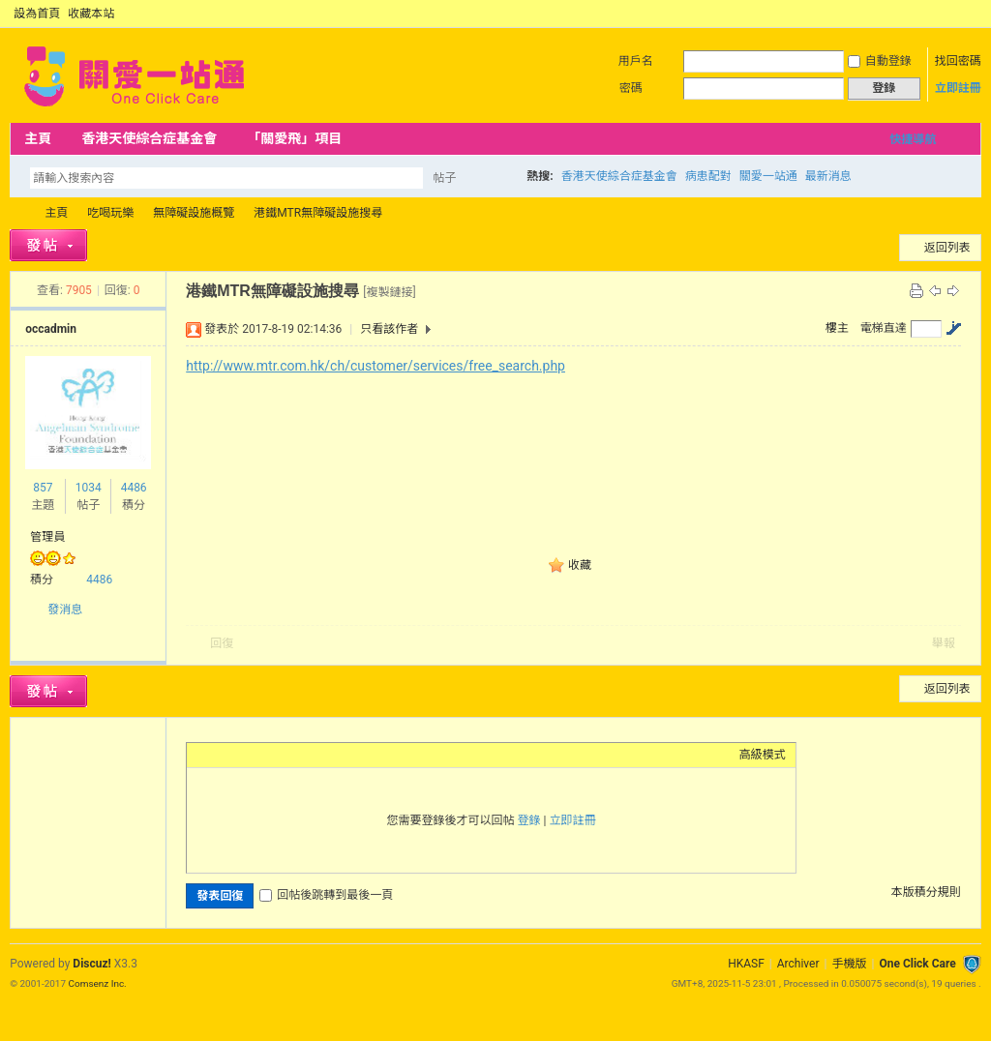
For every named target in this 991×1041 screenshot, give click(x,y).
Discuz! (91, 963)
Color (220, 754)
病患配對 (708, 176)
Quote (293, 754)
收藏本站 (91, 13)
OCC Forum (17, 213)
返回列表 (947, 247)
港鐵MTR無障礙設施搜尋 (318, 213)
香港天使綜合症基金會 (149, 138)
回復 (221, 643)
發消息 (64, 609)
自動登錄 (880, 61)
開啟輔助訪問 (954, 13)
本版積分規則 (926, 892)
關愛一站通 (768, 176)
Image (245, 754)
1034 (88, 487)
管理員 (47, 537)
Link (269, 754)
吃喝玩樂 (110, 213)
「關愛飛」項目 (294, 138)
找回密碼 (958, 61)
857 (42, 487)
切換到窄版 (970, 13)
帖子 (444, 178)
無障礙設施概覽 (193, 213)
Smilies (341, 754)
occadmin (50, 329)
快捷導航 (912, 139)
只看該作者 (389, 329)
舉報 (943, 643)
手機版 (848, 963)
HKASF (746, 963)
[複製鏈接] (389, 292)
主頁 (37, 138)
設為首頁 (37, 13)
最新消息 (828, 176)
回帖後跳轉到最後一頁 (326, 895)
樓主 (837, 328)
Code (317, 754)
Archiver (798, 963)
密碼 (631, 88)
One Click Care (917, 963)
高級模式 (762, 754)
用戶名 (635, 61)
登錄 (529, 820)
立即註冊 (958, 88)
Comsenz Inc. (98, 983)
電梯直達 (883, 328)
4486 (134, 487)
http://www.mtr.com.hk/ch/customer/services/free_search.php (375, 365)
